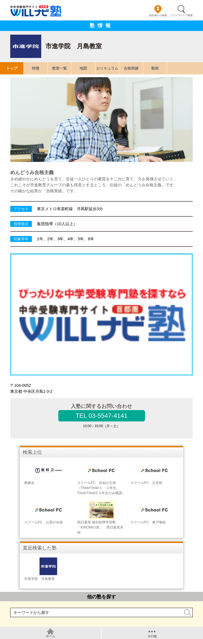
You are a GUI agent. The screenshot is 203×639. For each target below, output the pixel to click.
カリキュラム (107, 68)
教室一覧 (59, 68)
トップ (11, 68)
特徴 (35, 68)
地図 (83, 68)
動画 (155, 68)
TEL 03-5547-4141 (102, 415)
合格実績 (131, 68)
